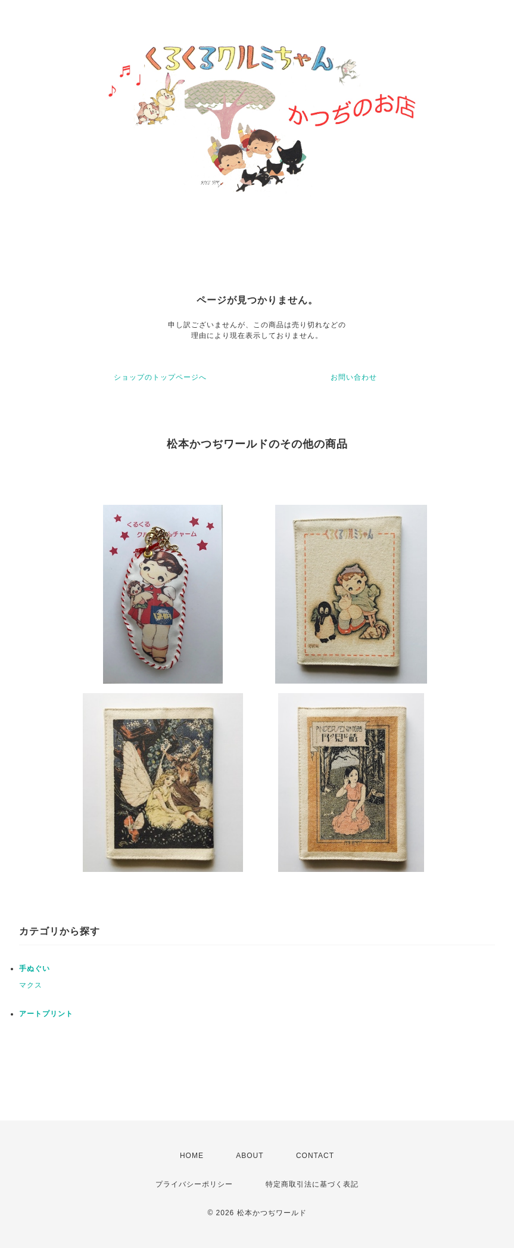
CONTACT (315, 1155)
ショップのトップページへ (160, 377)
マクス (30, 985)
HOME (192, 1155)
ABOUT (249, 1155)
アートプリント (46, 1014)
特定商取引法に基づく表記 (312, 1184)
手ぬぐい (34, 968)
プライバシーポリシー (194, 1184)
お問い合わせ (354, 377)
